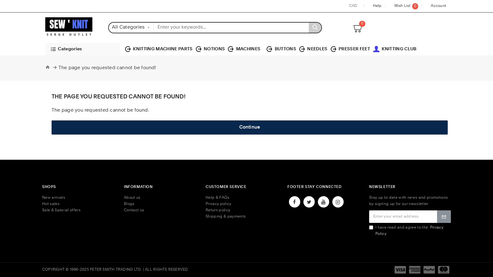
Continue (249, 127)
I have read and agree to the (406, 230)
